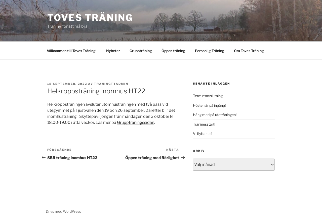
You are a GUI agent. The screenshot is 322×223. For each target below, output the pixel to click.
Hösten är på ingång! (209, 105)
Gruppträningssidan (135, 122)
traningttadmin (111, 84)
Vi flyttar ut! (202, 133)
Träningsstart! (204, 124)
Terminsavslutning (208, 96)
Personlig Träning (209, 51)
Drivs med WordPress (63, 211)
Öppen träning (173, 51)
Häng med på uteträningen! (214, 115)
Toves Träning (90, 17)
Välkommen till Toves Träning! (72, 51)
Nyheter (113, 51)
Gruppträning (141, 51)
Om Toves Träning (249, 51)
